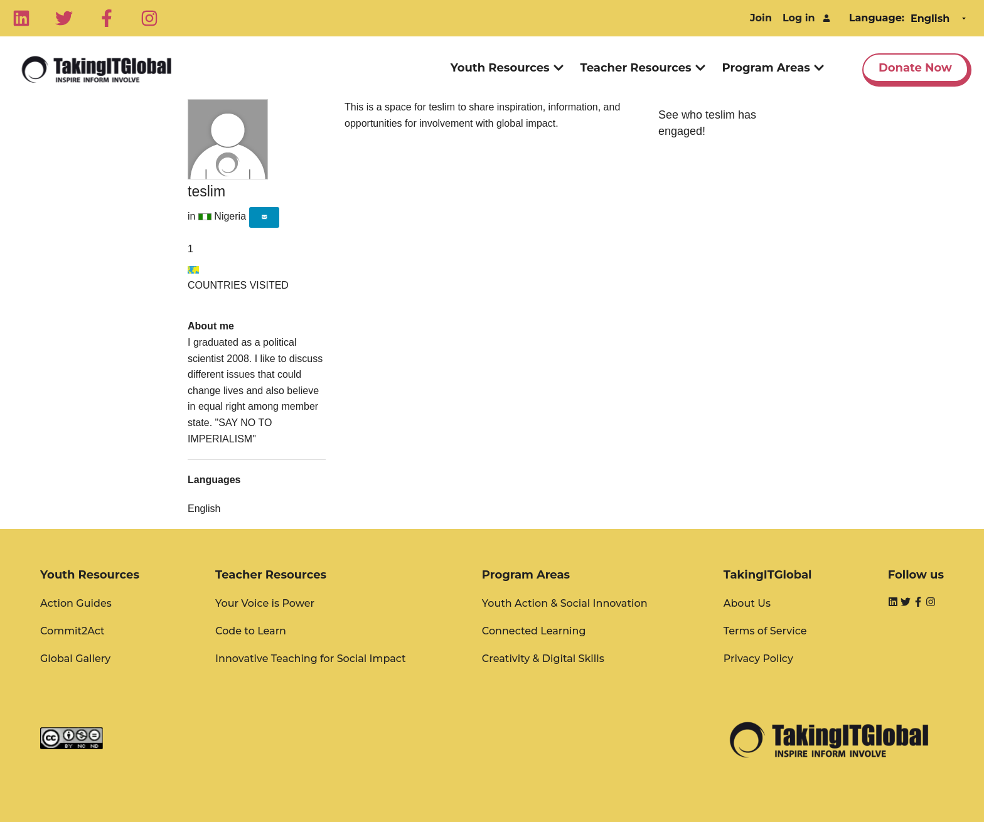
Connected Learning (534, 631)
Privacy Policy (758, 659)
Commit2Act (72, 631)
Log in (799, 18)
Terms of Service (765, 631)
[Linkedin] (21, 18)
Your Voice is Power (264, 603)
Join (761, 18)
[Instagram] (149, 18)
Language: (876, 18)
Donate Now (915, 68)
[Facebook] (106, 18)
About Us (747, 603)
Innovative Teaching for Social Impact (310, 659)
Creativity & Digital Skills (543, 659)
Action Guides (76, 603)
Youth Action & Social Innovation (565, 603)
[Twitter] (64, 18)
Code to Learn (250, 631)
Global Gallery (75, 659)
